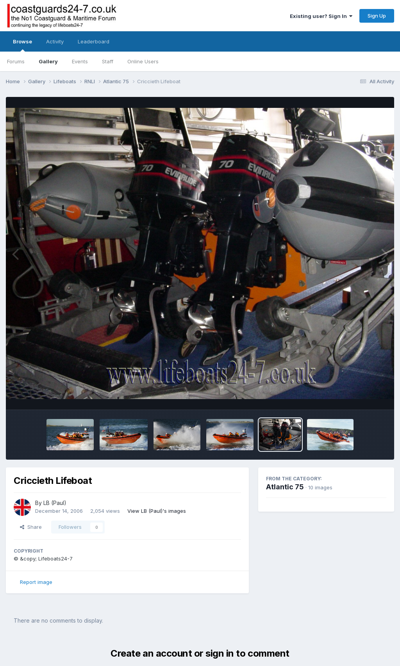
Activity (55, 41)
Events (80, 61)
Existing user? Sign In (321, 16)
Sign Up (377, 16)
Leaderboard (93, 41)
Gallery (48, 61)
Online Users (143, 61)
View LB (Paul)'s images (156, 511)
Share (31, 527)
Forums (16, 61)
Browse (22, 45)
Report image (36, 582)
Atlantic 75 (285, 487)
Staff (107, 61)
